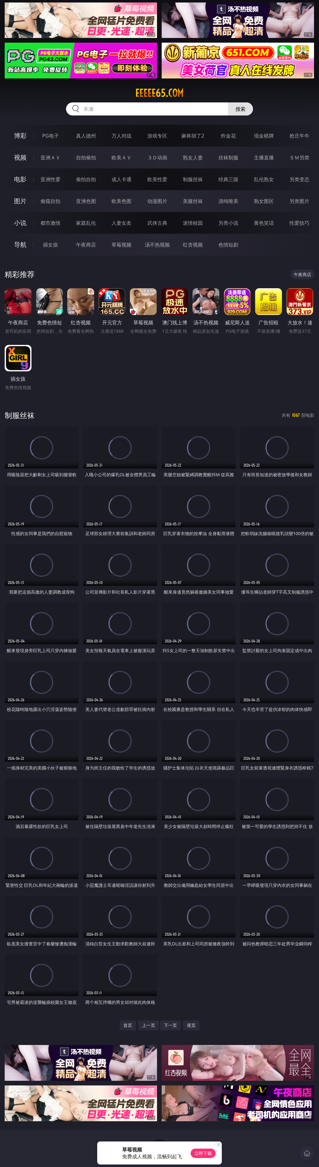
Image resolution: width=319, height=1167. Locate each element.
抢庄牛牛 (299, 135)
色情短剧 (228, 244)
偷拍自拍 (86, 179)
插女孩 (50, 244)
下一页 (170, 1025)
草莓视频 (121, 244)
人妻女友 (121, 222)
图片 (20, 201)
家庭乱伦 (86, 222)
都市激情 (50, 222)
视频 (20, 157)
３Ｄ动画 (157, 157)
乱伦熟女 (264, 179)
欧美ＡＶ (121, 157)
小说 (20, 223)
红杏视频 (193, 244)
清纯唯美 (228, 201)
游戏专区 (157, 135)
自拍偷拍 (86, 157)
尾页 (191, 1025)
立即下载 (203, 1153)
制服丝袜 (193, 179)
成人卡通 (121, 179)
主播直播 (264, 157)
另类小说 (228, 222)
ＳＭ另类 (299, 157)
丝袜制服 (228, 157)
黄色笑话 (264, 222)
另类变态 (299, 179)
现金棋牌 (264, 135)
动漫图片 (157, 201)
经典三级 (228, 179)
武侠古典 (157, 222)
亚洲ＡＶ (50, 157)
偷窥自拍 (50, 201)
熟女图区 (264, 201)
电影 (20, 179)
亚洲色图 (86, 201)
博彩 (20, 135)
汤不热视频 (157, 244)
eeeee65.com (159, 93)
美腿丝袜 (193, 201)
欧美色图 (121, 201)
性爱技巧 (299, 222)
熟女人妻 (193, 157)
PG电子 (50, 135)
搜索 (240, 109)
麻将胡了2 (192, 135)
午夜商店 (86, 244)
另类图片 (299, 201)
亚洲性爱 (50, 179)
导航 (20, 244)
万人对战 (121, 135)
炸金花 (228, 135)
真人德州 (86, 135)
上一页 (148, 1025)
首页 (127, 1025)
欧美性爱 (157, 179)
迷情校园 (193, 222)
